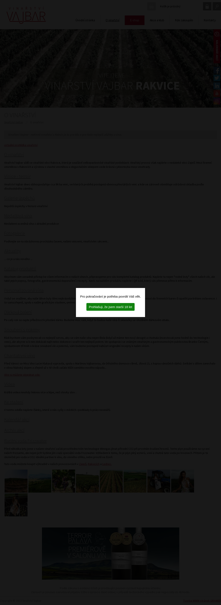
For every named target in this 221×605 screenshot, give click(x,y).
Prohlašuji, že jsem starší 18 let (110, 307)
